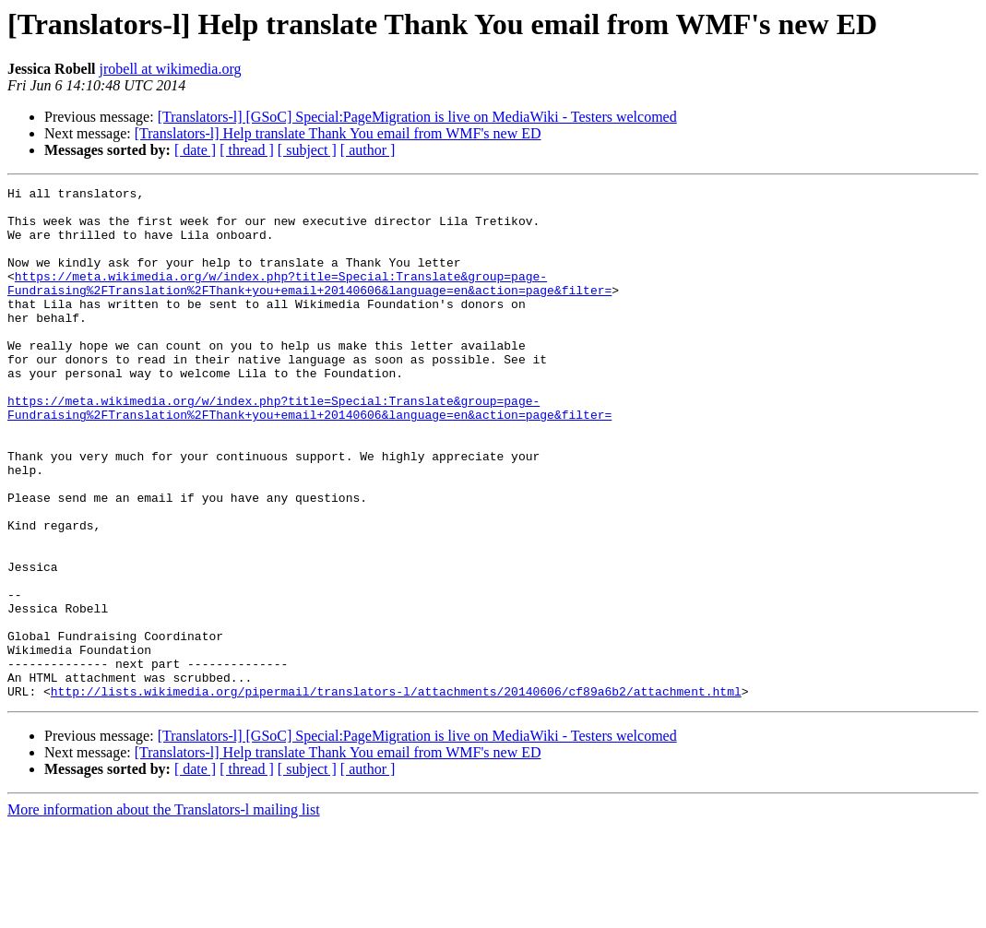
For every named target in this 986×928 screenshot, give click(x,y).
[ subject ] (307, 150)
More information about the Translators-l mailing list (163, 912)
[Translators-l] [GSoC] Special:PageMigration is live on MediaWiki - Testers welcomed (417, 117)
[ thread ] (247, 150)
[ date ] (195, 150)
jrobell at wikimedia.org (171, 69)
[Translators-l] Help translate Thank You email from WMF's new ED (338, 133)
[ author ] (368, 150)
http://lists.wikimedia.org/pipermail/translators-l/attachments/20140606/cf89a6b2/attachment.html (396, 793)
